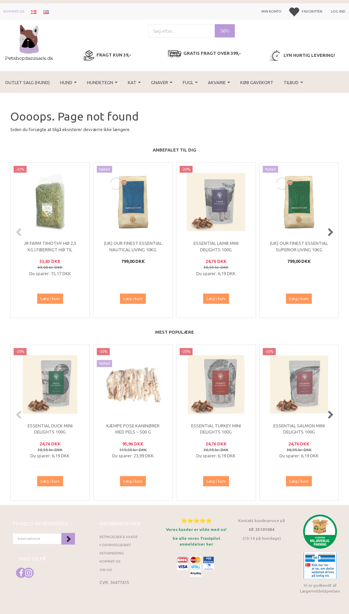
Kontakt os (13, 11)
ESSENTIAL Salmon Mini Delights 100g (299, 429)
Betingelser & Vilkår (119, 537)
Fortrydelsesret (115, 545)
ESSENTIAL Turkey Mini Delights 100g (216, 429)
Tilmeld (68, 539)
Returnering (112, 553)
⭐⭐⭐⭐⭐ (196, 520)
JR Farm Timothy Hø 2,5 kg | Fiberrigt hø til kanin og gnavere (50, 249)
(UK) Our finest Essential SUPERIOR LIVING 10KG (299, 246)
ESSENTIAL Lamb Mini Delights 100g (216, 246)
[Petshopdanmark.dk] (29, 42)
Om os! (106, 570)
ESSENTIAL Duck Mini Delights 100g (50, 429)
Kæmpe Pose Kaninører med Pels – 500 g (133, 429)
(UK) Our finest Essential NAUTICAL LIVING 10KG (133, 246)
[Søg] (225, 30)
